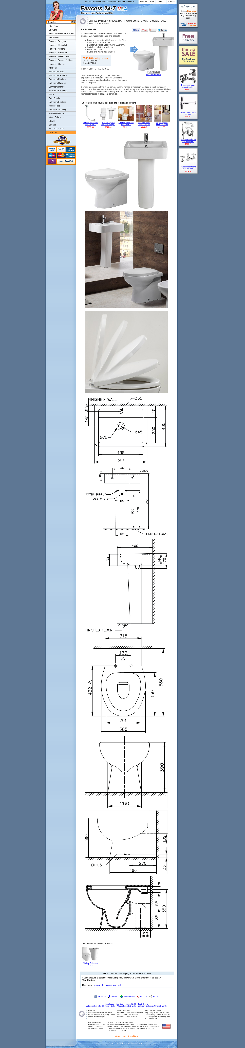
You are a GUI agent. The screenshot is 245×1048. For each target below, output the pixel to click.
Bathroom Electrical (57, 102)
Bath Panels (54, 98)
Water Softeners (56, 117)
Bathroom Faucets (93, 1006)
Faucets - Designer (57, 41)
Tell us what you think (111, 985)
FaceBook (102, 996)
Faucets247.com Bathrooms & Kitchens (78, 8)
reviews (96, 985)
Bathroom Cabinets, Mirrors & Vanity (152, 1006)
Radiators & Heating (58, 91)
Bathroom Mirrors (57, 87)
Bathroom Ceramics (58, 75)
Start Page (53, 26)
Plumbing (161, 1)
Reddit (155, 996)
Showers (53, 30)
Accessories (54, 106)
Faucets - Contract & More (61, 60)
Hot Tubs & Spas (56, 128)
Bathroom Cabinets (57, 83)
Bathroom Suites (56, 72)
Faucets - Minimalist (58, 45)
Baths (51, 94)
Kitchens (53, 68)
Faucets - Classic (56, 64)
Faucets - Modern (57, 49)
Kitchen (143, 1)
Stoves (52, 121)
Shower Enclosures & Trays (61, 34)
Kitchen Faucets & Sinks (126, 1006)
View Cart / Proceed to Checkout (129, 1004)
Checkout (53, 132)
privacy (118, 1036)
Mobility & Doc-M (56, 113)
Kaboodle (143, 996)
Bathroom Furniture (57, 79)
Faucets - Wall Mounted (59, 56)
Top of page (109, 1004)
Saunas (52, 125)
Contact (171, 1)
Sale (152, 1)
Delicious (114, 996)
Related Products (153, 74)
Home (145, 1004)
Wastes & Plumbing (57, 109)
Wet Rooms (54, 37)
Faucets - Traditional (58, 53)
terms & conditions (130, 1036)
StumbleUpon (129, 996)
